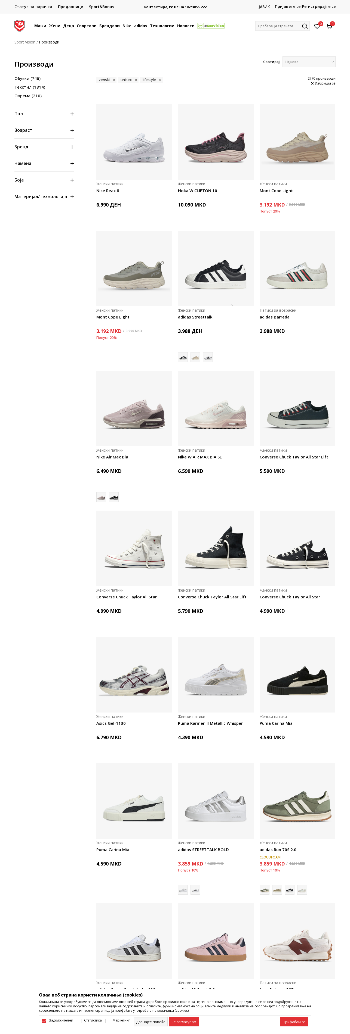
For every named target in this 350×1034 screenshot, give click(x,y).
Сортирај (271, 61)
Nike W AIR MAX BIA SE (200, 457)
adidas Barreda (275, 317)
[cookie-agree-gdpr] (184, 1021)
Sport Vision (24, 42)
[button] (282, 26)
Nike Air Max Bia (112, 457)
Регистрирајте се (319, 6)
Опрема (28, 95)
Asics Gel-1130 (111, 723)
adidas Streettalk (195, 317)
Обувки (27, 78)
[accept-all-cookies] (294, 1021)
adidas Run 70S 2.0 (278, 849)
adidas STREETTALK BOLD (203, 849)
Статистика (93, 1020)
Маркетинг (121, 1020)
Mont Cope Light (276, 190)
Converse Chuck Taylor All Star (126, 596)
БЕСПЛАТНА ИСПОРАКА (175, 5)
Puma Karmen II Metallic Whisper (210, 723)
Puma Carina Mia (276, 723)
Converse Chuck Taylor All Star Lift (294, 457)
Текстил (29, 87)
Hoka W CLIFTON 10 (197, 190)
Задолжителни (61, 1020)
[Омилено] (317, 26)
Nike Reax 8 (107, 190)
